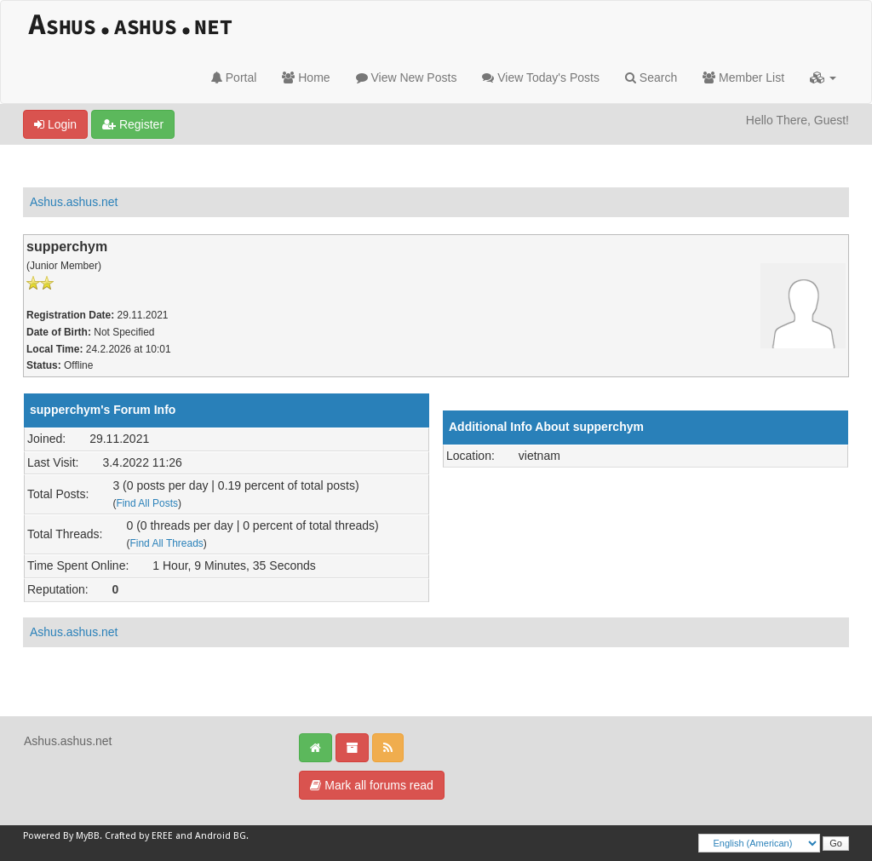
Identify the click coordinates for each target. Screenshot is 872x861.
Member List (743, 77)
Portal (233, 77)
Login (55, 124)
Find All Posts (147, 503)
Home (306, 77)
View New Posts (406, 77)
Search (651, 77)
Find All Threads (166, 543)
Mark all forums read (371, 785)
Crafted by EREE (139, 835)
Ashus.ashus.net (74, 202)
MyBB (88, 835)
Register (133, 124)
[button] (823, 77)
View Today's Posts (541, 77)
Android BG (220, 835)
